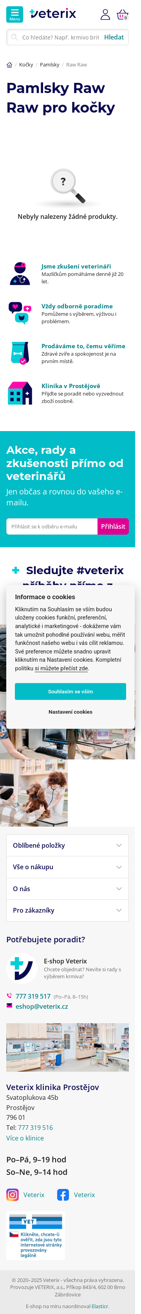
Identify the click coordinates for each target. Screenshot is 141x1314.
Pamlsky (50, 64)
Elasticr (100, 1306)
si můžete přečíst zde (61, 668)
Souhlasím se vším (70, 691)
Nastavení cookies (70, 712)
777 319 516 (35, 1127)
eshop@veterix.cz (37, 1006)
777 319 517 (28, 996)
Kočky (26, 64)
